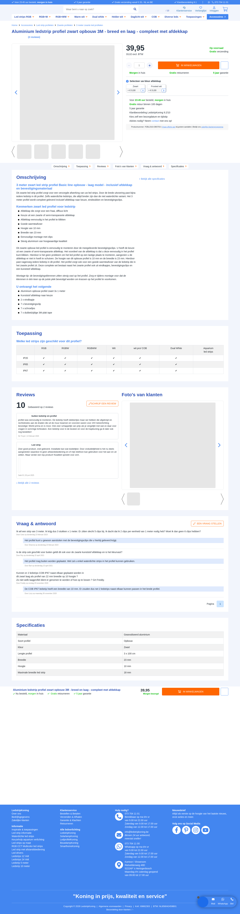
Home (15, 25)
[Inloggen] (214, 9)
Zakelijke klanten (21, 820)
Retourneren (67, 823)
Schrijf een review (103, 511)
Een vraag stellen (208, 631)
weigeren (29, 888)
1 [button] (220, 711)
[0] (225, 9)
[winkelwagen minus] (129, 65)
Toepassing (64, 166)
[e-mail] (119, 835)
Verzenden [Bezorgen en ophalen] (66, 816)
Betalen (77, 813)
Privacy (130, 906)
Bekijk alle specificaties (152, 318)
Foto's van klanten (143, 166)
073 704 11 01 (132, 813)
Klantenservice (181, 9)
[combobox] (95, 9)
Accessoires (27, 25)
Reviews (120, 166)
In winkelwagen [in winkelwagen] (188, 65)
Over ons (17, 813)
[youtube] (205, 849)
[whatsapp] (210, 2)
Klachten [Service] (77, 820)
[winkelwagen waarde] (139, 65)
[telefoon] (220, 2)
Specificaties (199, 166)
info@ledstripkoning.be (138, 831)
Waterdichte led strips (24, 836)
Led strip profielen (45, 25)
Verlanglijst (199, 9)
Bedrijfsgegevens (21, 816)
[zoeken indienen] (130, 9)
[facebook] (176, 849)
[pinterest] (186, 849)
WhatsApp (223, 903)
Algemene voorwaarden (111, 906)
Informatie (18, 826)
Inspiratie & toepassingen (26, 829)
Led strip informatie (23, 832)
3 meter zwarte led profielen (92, 25)
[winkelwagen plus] (150, 65)
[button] (117, 92)
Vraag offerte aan (175, 127)
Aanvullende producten (93, 166)
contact (157, 120)
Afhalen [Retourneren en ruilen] (79, 816)
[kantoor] (119, 865)
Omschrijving (41, 166)
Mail (213, 903)
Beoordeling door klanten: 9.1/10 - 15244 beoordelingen (120, 909)
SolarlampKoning (69, 836)
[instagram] (196, 849)
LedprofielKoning (69, 839)
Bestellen (65, 813)
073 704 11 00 (132, 843)
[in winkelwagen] (45, 478)
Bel (232, 903)
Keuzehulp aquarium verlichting (30, 839)
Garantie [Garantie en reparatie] (65, 820)
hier (54, 878)
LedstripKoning (20, 810)
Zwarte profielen (66, 25)
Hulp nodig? (122, 810)
